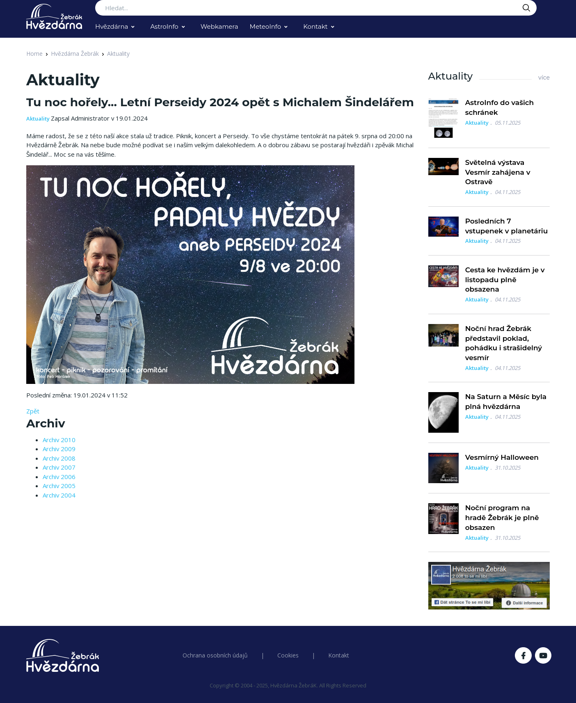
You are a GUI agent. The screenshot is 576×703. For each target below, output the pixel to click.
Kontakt (315, 26)
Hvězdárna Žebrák (75, 53)
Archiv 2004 (59, 495)
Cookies (288, 655)
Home (34, 53)
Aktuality (118, 53)
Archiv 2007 (59, 467)
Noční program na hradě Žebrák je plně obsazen (502, 518)
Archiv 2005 (59, 486)
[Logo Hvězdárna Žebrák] (54, 16)
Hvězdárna (111, 26)
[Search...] (316, 8)
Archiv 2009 (59, 449)
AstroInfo (164, 26)
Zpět (32, 411)
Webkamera (219, 26)
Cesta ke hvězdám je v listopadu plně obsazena (505, 280)
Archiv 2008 (59, 458)
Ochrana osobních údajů (215, 655)
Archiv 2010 (59, 440)
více (544, 77)
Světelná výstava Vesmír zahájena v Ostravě (497, 172)
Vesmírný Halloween (502, 457)
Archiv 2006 (59, 476)
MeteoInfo (265, 26)
